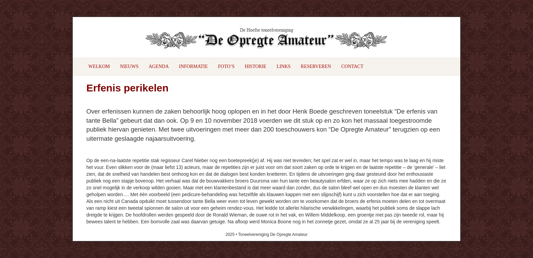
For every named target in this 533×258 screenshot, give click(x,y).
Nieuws (129, 66)
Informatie (193, 66)
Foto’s (226, 66)
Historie (255, 66)
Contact (352, 66)
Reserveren (316, 66)
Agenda (159, 66)
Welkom (99, 66)
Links (284, 66)
